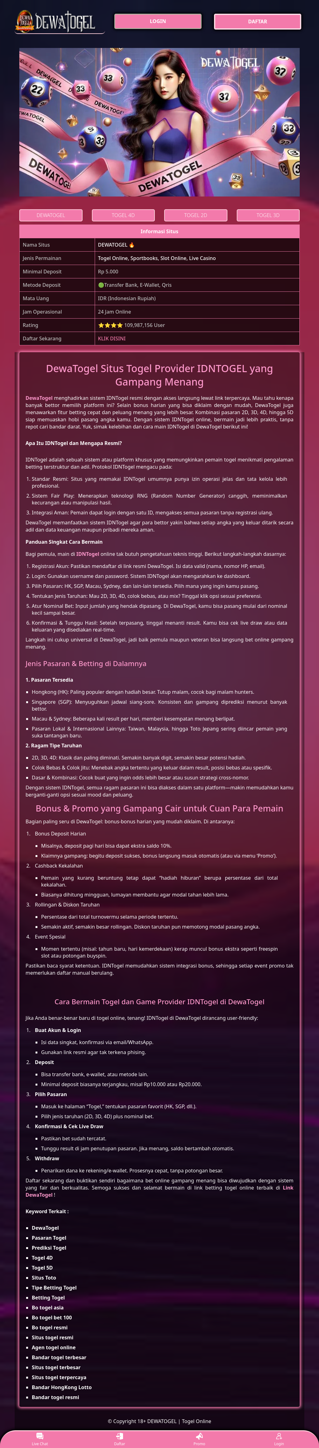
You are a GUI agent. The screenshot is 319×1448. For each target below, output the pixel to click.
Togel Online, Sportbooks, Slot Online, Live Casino (157, 258)
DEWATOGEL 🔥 (116, 244)
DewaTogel (39, 398)
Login (279, 1440)
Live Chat (40, 1440)
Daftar (119, 1440)
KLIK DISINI (112, 338)
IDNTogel (87, 554)
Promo (199, 1440)
